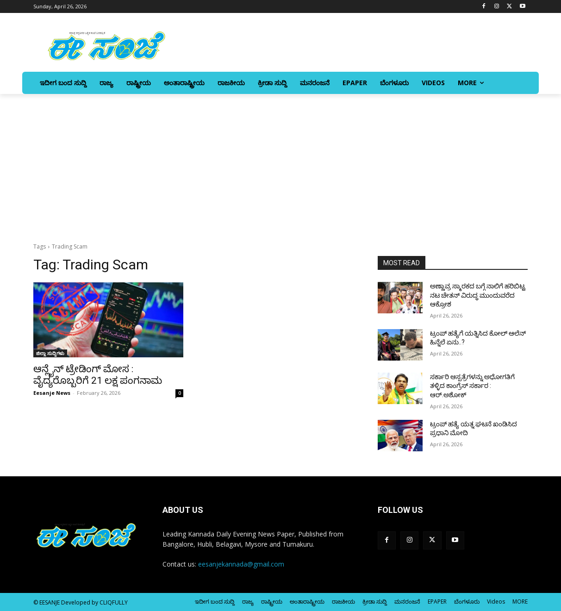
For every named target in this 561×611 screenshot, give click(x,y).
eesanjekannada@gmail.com (241, 564)
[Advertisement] (280, 163)
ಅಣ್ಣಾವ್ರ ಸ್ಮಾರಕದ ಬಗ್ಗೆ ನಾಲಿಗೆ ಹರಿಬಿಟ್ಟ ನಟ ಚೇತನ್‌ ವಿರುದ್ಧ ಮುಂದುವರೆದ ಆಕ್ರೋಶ (477, 295)
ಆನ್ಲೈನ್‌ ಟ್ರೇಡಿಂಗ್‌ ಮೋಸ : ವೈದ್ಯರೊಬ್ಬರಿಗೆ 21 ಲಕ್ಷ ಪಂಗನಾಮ (97, 374)
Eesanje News (51, 392)
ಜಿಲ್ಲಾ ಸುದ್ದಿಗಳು (50, 353)
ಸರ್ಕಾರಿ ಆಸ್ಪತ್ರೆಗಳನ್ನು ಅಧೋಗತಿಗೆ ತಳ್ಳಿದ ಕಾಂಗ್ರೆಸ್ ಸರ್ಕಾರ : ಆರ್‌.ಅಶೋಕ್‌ (472, 386)
